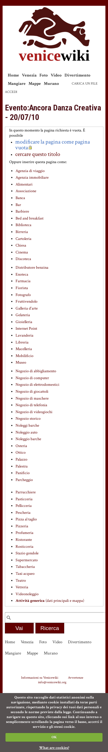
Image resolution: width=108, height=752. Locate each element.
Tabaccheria (25, 566)
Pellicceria (24, 505)
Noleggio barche (28, 439)
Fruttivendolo (26, 301)
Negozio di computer (32, 378)
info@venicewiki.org (52, 682)
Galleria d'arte (27, 308)
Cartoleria (23, 238)
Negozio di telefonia (31, 405)
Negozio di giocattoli (32, 391)
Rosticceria (24, 546)
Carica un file (85, 83)
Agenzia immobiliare (32, 177)
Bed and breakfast (29, 218)
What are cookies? (54, 747)
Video (56, 75)
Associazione (26, 191)
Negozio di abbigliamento (36, 371)
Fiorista (22, 288)
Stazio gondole (27, 553)
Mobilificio (24, 355)
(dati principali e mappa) (50, 600)
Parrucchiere (26, 492)
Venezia (29, 75)
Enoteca (22, 274)
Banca (20, 198)
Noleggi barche (27, 425)
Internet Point (26, 328)
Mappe (35, 83)
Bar (18, 204)
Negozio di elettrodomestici (37, 384)
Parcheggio (24, 479)
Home (13, 75)
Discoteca (23, 259)
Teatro (21, 580)
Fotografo (23, 294)
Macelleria (24, 349)
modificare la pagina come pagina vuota (52, 144)
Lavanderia (24, 335)
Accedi (11, 92)
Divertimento (77, 75)
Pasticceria (24, 499)
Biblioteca (23, 225)
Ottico (21, 452)
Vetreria (22, 587)
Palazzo (21, 459)
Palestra (22, 466)
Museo (21, 362)
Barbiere (22, 211)
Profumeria (24, 532)
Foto (43, 75)
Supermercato (27, 560)
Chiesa (21, 245)
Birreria (22, 231)
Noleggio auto (26, 432)
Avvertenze (75, 677)
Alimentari (24, 184)
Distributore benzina (32, 267)
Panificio (23, 473)
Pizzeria (22, 526)
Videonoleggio (27, 594)
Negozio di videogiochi (34, 412)
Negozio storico (28, 418)
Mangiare (17, 83)
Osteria (21, 445)
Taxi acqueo (25, 573)
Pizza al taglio (26, 519)
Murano (51, 83)
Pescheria (23, 512)
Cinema (22, 252)
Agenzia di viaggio (30, 170)
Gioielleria (24, 322)
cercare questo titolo (37, 154)
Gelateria (23, 315)
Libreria (22, 342)
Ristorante (24, 539)
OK (54, 737)
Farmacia (23, 281)
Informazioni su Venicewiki (39, 677)
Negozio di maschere (32, 398)
